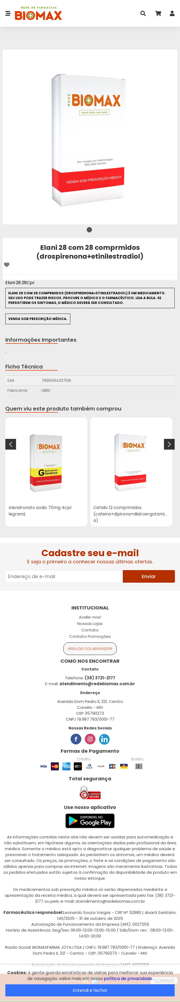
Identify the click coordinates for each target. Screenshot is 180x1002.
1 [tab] (89, 229)
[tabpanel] (90, 137)
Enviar (149, 576)
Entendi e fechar (90, 990)
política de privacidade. (128, 978)
